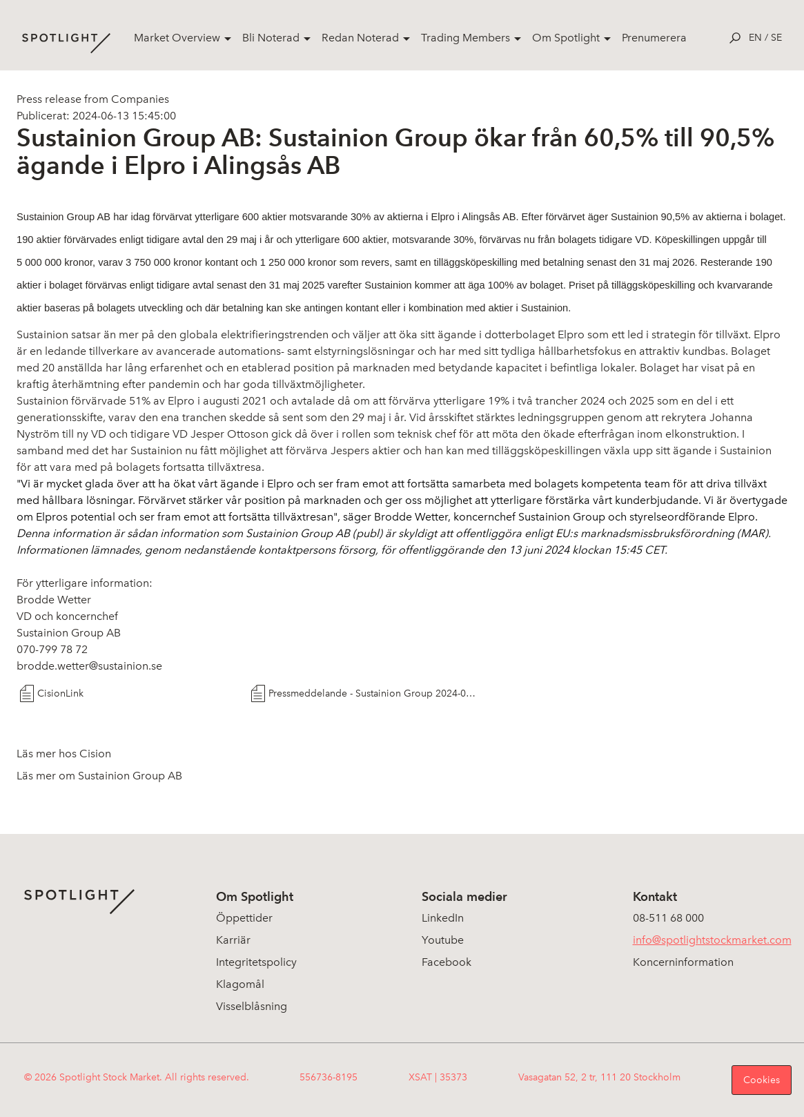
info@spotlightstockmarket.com (712, 939)
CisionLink (60, 693)
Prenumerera (654, 37)
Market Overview (177, 37)
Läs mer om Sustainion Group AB (99, 775)
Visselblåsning (251, 1006)
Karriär (233, 939)
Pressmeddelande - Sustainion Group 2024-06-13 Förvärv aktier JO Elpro (371, 693)
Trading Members (465, 37)
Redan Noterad (360, 37)
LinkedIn (443, 917)
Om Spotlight (566, 37)
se (776, 37)
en (755, 37)
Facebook (446, 962)
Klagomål (240, 984)
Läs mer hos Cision (64, 753)
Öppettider (244, 917)
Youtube (443, 939)
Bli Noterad (271, 37)
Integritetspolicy (256, 962)
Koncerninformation (683, 962)
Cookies (761, 1080)
